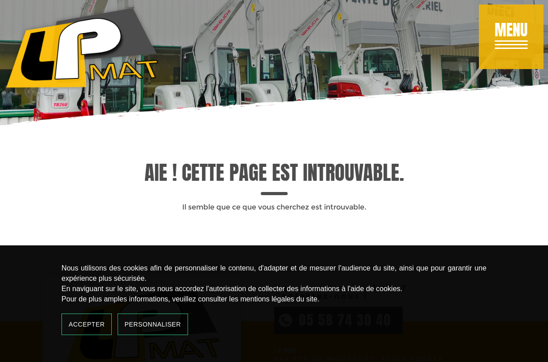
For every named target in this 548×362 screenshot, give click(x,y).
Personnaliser (153, 324)
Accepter (87, 324)
